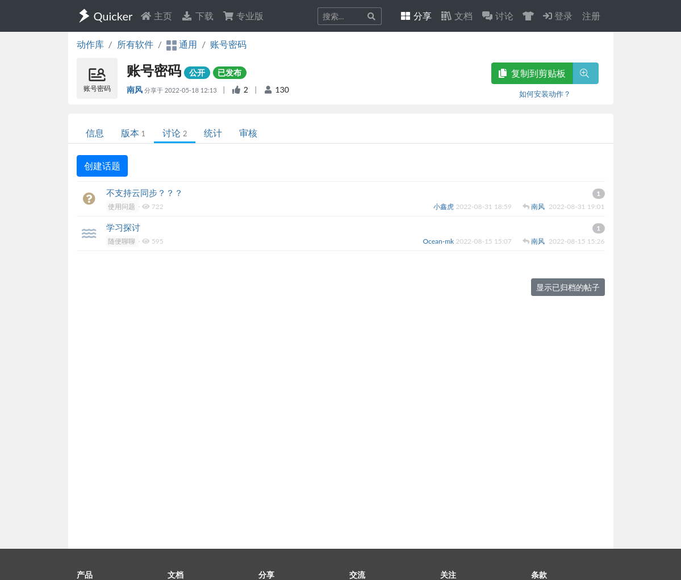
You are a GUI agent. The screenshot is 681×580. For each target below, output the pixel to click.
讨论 (174, 132)
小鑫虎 (444, 206)
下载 (197, 15)
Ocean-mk (439, 241)
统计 (213, 132)
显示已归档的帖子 (568, 287)
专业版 (243, 15)
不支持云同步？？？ (144, 192)
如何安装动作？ (545, 93)
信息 (95, 132)
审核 (248, 132)
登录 (558, 15)
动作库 (90, 44)
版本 (133, 132)
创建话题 (102, 165)
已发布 (229, 72)
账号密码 (228, 44)
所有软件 (135, 44)
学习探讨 (123, 227)
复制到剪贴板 (532, 73)
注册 (591, 15)
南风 (135, 89)
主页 (156, 15)
